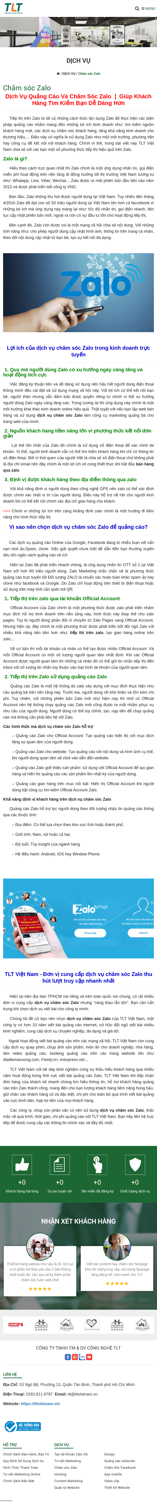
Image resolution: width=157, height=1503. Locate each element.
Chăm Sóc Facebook (120, 1467)
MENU (148, 8)
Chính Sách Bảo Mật (18, 1481)
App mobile (113, 1474)
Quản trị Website (66, 1487)
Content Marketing (68, 1481)
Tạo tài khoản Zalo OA (71, 1454)
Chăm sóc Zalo (65, 1467)
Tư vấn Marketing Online (21, 1474)
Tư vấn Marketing (67, 1461)
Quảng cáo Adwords (119, 1461)
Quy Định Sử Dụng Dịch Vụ (23, 1461)
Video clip (111, 1481)
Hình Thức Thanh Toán (20, 1467)
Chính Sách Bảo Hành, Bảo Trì (26, 1454)
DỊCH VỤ (68, 73)
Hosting (60, 1474)
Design (109, 1454)
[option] (40, 1264)
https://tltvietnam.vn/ (40, 1404)
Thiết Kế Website (117, 1487)
